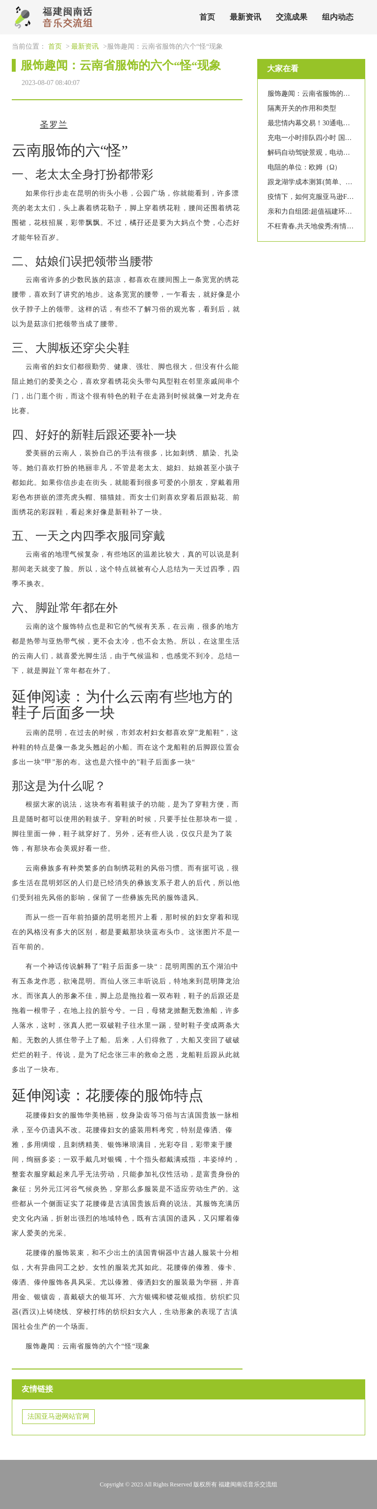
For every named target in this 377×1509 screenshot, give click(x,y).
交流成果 (291, 17)
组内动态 (337, 17)
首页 (207, 17)
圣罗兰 (54, 125)
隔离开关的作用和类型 (302, 108)
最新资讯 (245, 17)
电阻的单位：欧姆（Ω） (304, 167)
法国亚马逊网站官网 (58, 1416)
